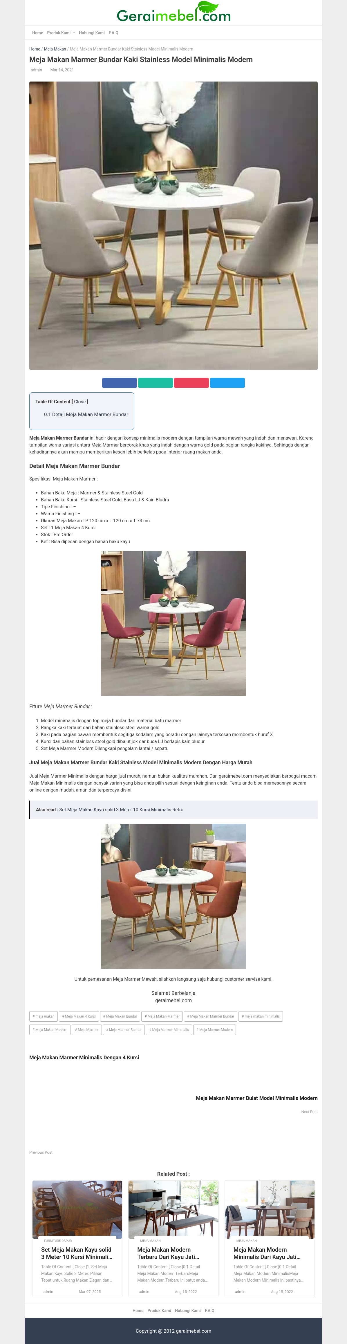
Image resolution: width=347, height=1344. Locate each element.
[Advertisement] (101, 1108)
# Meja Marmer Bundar (124, 1030)
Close (80, 401)
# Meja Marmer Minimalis (169, 1030)
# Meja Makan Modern (49, 1030)
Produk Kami (59, 32)
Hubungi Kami (92, 32)
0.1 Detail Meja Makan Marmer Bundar (86, 414)
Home (37, 32)
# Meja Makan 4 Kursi (79, 1016)
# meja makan (43, 1016)
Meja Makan (55, 49)
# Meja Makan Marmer (162, 1016)
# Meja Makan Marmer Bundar (210, 1016)
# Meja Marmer (87, 1030)
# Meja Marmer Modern (214, 1030)
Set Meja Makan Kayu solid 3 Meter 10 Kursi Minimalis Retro (121, 809)
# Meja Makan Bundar (120, 1016)
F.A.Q (113, 32)
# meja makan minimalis (261, 1016)
